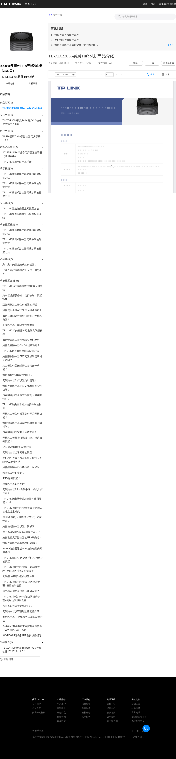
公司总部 (36, 708)
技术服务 (86, 717)
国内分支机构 (38, 712)
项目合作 (86, 704)
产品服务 (61, 699)
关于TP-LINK (38, 699)
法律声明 (137, 737)
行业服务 (86, 699)
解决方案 (111, 712)
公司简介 (36, 704)
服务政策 (61, 721)
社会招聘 (136, 708)
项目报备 (86, 708)
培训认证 (136, 704)
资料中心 (111, 704)
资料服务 (86, 712)
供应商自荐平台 (139, 717)
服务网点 (61, 712)
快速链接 (135, 699)
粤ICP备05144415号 (116, 737)
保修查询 (61, 717)
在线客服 (39, 730)
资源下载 (111, 699)
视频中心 (111, 708)
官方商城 (136, 712)
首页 (50, 15)
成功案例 (111, 717)
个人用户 (61, 704)
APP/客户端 (112, 721)
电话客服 (61, 708)
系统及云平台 (138, 721)
